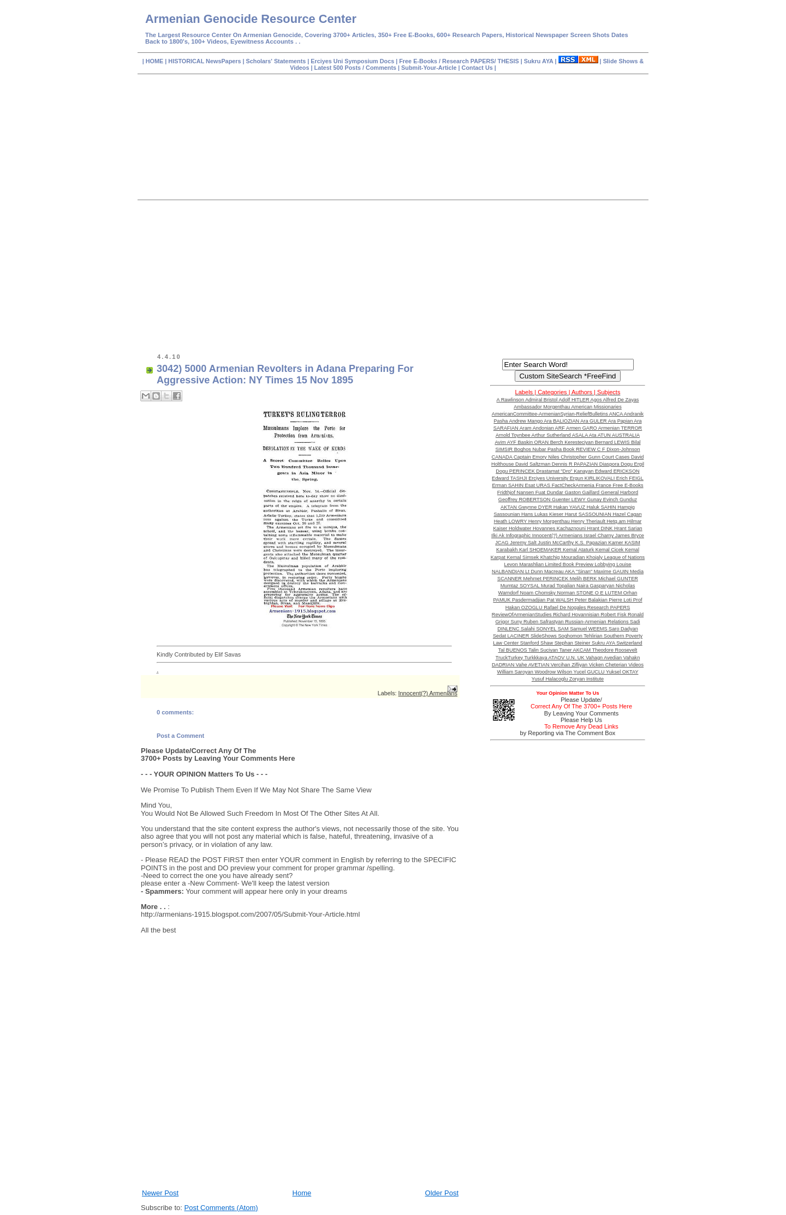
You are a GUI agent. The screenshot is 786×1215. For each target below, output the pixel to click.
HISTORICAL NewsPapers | (207, 61)
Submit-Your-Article (428, 67)
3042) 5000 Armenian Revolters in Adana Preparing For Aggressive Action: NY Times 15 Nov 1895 (285, 374)
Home (302, 1193)
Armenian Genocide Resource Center (250, 19)
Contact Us (478, 67)
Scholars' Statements (276, 61)
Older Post (441, 1193)
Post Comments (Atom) (221, 1208)
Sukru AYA (539, 61)
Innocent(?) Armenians (427, 693)
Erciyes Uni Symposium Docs (353, 61)
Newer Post (160, 1193)
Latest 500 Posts (338, 67)
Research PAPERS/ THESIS (480, 61)
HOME (155, 61)
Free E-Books (419, 61)
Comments (380, 67)
